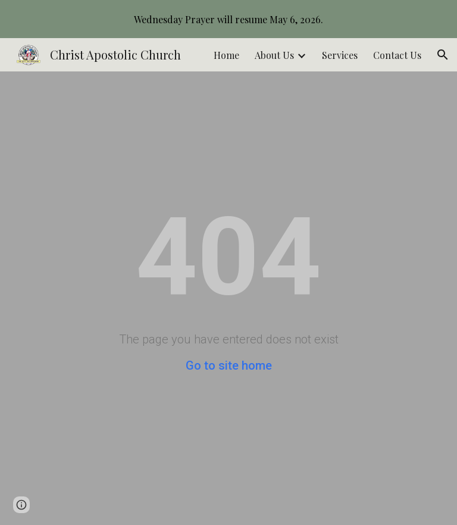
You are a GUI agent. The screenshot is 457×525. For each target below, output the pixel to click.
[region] (228, 19)
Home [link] (226, 55)
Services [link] (340, 55)
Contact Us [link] (397, 55)
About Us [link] (274, 55)
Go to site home (229, 365)
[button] (442, 54)
